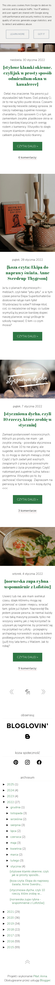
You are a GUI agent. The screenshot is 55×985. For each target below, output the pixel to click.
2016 (11, 941)
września (16, 819)
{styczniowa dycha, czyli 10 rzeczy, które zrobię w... (27, 892)
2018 (11, 930)
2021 (11, 912)
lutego (15, 860)
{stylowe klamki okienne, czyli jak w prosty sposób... (29, 873)
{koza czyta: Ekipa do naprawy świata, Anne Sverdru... (29, 882)
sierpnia (15, 825)
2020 (11, 918)
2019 (11, 924)
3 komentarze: (27, 511)
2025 (11, 784)
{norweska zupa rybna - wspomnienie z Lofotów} (27, 901)
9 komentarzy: (27, 668)
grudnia (15, 807)
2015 (11, 947)
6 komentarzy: (27, 157)
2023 (11, 796)
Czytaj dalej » (27, 146)
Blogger (45, 980)
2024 (11, 790)
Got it (41, 34)
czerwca (16, 837)
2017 (11, 935)
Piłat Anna (40, 976)
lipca (13, 831)
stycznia (16, 866)
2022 (11, 802)
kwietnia (16, 849)
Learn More (17, 34)
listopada (16, 813)
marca (14, 855)
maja (13, 843)
